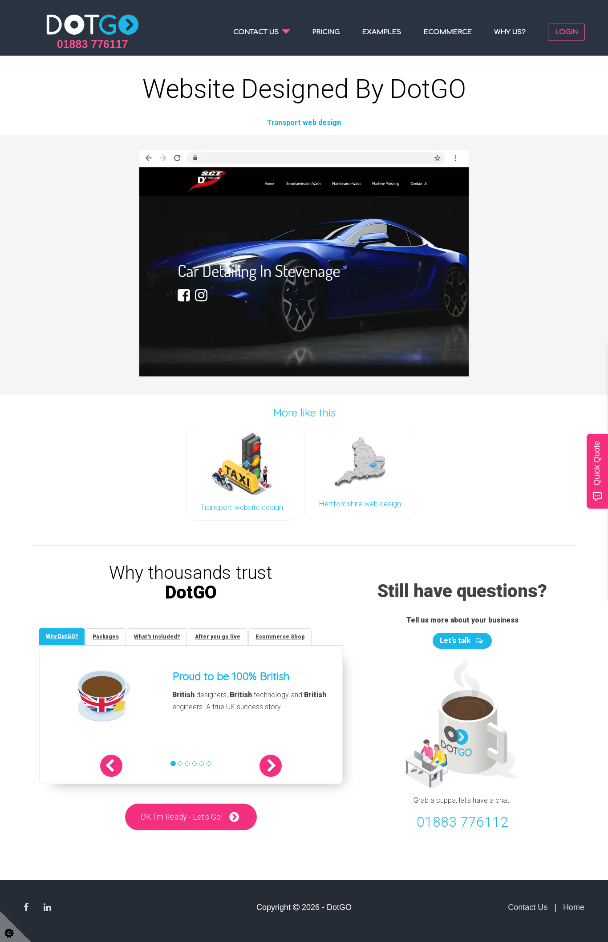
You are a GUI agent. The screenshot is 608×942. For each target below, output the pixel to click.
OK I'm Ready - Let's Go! (182, 816)
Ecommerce (447, 32)
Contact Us (527, 907)
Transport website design (241, 507)
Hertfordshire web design (360, 503)
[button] (111, 766)
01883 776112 (462, 822)
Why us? (510, 32)
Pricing (326, 32)
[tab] (62, 636)
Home (573, 907)
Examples (381, 32)
